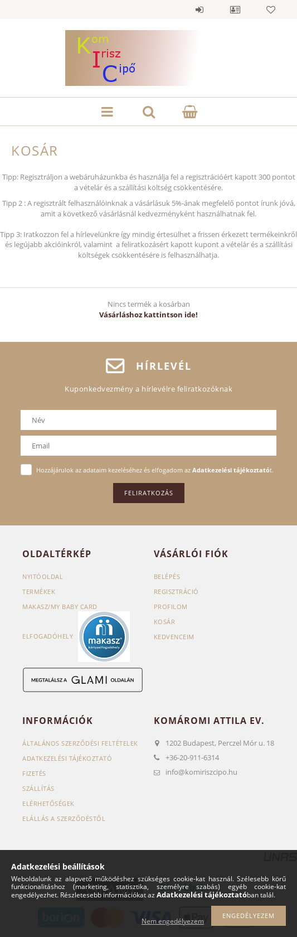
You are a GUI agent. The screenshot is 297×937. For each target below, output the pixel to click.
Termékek (38, 591)
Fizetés (34, 773)
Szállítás (38, 788)
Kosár (165, 621)
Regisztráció (176, 591)
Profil (235, 9)
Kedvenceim (174, 636)
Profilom (171, 606)
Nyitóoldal (42, 576)
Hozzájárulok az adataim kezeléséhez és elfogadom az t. (155, 470)
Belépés (199, 9)
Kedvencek (270, 9)
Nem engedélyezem (173, 921)
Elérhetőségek (48, 803)
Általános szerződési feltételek (80, 743)
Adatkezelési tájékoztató (67, 758)
